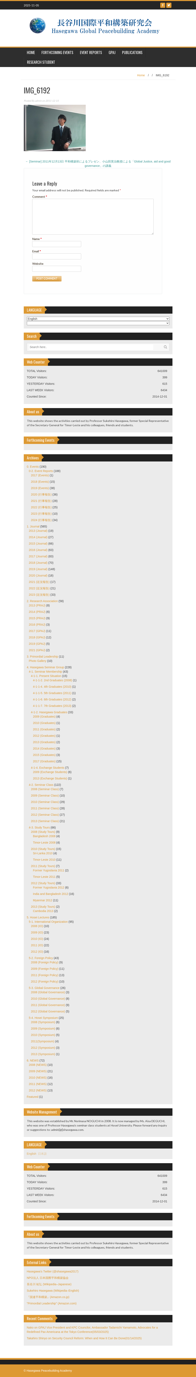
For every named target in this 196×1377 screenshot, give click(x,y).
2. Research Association (42, 601)
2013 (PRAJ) (37, 605)
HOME (31, 52)
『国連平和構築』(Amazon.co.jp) (48, 1297)
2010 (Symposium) (43, 1035)
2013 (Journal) (38, 530)
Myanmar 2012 (42, 900)
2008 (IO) (37, 926)
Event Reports (91, 52)
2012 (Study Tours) (43, 883)
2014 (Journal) (38, 537)
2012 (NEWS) (38, 1090)
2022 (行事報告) (41, 507)
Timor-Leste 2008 (44, 842)
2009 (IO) (37, 932)
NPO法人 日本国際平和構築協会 (48, 1277)
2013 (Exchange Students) (50, 778)
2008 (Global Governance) (48, 992)
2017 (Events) (40, 475)
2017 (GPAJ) (37, 631)
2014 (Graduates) (44, 748)
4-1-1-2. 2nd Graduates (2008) (52, 680)
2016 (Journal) (38, 550)
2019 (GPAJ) (37, 643)
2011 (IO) (37, 945)
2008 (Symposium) (43, 1022)
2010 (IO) (37, 938)
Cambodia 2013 (43, 911)
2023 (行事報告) (41, 513)
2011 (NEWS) (38, 1084)
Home (141, 75)
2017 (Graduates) (44, 761)
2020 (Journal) (38, 575)
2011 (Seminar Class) (45, 808)
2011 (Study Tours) (43, 866)
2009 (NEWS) (38, 1071)
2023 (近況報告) (39, 594)
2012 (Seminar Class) (45, 814)
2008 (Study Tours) (43, 831)
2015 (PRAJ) (37, 618)
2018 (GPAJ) (37, 637)
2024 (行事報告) (41, 520)
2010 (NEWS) (38, 1077)
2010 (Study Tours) (43, 849)
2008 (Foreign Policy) (44, 962)
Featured (32, 1096)
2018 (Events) (40, 481)
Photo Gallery (37, 661)
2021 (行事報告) (41, 501)
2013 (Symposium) (43, 1054)
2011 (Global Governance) (48, 1005)
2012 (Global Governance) (48, 1011)
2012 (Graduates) (44, 735)
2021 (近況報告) (39, 582)
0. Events (33, 466)
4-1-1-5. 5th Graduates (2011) (52, 693)
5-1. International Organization (48, 921)
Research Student (41, 62)
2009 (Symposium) (43, 1028)
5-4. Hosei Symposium (43, 1017)
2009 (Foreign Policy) (44, 968)
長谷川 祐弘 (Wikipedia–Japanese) (49, 1284)
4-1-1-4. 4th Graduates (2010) (52, 686)
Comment (39, 196)
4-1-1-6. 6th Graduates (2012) (52, 699)
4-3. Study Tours (39, 827)
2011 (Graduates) (44, 729)
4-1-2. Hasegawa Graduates (49, 712)
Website (37, 263)
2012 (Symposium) (43, 1047)
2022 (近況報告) (39, 588)
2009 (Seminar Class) (45, 795)
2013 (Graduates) (44, 742)
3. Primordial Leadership (42, 656)
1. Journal (33, 526)
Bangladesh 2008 (44, 836)
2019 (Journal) (38, 569)
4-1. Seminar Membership (45, 671)
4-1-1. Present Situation (46, 676)
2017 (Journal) (38, 556)
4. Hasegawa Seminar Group (45, 667)
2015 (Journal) (38, 543)
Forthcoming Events (57, 52)
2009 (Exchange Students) (50, 772)
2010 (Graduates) (44, 723)
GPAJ (112, 52)
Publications (132, 52)
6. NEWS (33, 1060)
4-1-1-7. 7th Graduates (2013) (52, 705)
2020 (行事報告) (41, 494)
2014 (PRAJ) (37, 611)
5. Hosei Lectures (38, 917)
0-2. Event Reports (41, 471)
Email (36, 251)
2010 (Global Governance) (48, 998)
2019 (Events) (40, 488)
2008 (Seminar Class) (45, 789)
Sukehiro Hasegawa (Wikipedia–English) (53, 1290)
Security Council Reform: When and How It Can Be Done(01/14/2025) (96, 1338)
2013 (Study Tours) (43, 906)
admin (38, 100)
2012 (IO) (37, 951)
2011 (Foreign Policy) (44, 975)
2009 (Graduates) (44, 716)
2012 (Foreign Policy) (44, 981)
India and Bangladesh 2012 (50, 894)
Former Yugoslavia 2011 (48, 870)
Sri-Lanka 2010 (43, 853)
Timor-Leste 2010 (44, 859)
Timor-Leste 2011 (44, 876)
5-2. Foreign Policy (41, 958)
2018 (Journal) (38, 562)
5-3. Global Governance (44, 988)
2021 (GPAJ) (37, 650)
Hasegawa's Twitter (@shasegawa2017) (52, 1271)
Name (37, 239)
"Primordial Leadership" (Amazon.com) (52, 1303)
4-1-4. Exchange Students (47, 767)
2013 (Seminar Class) (45, 821)
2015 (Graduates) (44, 755)
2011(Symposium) (43, 1041)
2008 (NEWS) (38, 1064)
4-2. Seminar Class (41, 784)
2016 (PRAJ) (37, 624)
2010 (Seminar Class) (45, 802)
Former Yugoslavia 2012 (48, 887)
